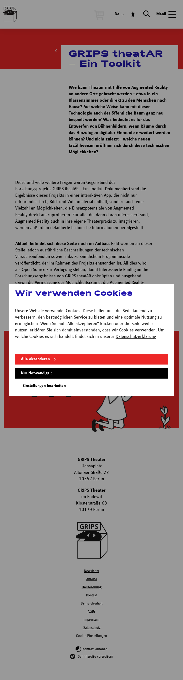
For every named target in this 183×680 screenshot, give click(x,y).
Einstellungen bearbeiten (44, 385)
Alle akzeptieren (35, 359)
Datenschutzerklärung (136, 336)
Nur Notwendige (35, 373)
